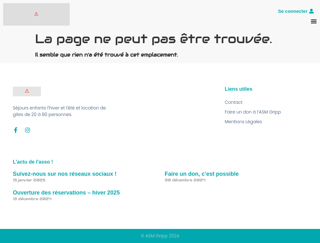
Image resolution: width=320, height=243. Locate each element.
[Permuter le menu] (314, 21)
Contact (233, 102)
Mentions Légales (243, 122)
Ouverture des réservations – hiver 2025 (66, 193)
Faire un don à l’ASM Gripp (253, 112)
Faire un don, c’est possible (202, 174)
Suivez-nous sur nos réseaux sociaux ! (65, 174)
